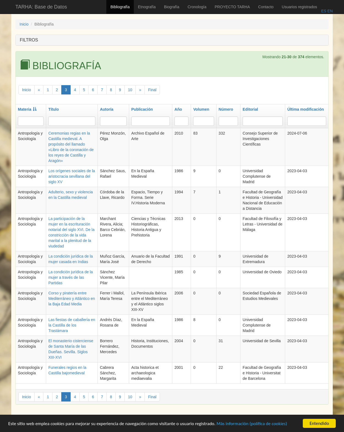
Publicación (142, 109)
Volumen (201, 109)
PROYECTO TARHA (232, 7)
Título (53, 109)
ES (323, 11)
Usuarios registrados (299, 7)
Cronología (197, 7)
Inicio (24, 24)
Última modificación (305, 109)
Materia (27, 109)
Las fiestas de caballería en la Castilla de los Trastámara (71, 325)
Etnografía (147, 7)
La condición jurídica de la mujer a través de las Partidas (70, 277)
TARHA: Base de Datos (41, 7)
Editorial (250, 109)
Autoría (106, 109)
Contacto (266, 7)
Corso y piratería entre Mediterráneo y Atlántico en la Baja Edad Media (71, 298)
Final (152, 90)
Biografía (171, 7)
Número (226, 109)
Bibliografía (120, 7)
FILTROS (29, 40)
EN (329, 11)
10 (130, 90)
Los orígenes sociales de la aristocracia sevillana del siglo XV (71, 176)
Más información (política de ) (252, 424)
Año (178, 109)
